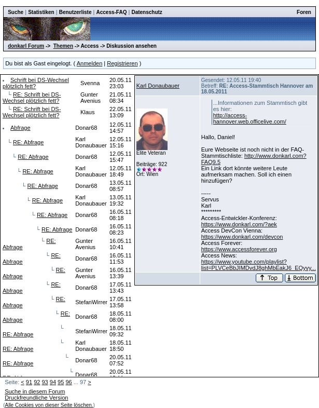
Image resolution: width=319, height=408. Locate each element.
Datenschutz (146, 12)
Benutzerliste (75, 12)
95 (61, 382)
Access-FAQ (111, 12)
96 (68, 382)
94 (53, 382)
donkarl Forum (26, 46)
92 (37, 382)
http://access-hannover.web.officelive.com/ (249, 118)
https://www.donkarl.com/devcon (242, 237)
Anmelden (90, 63)
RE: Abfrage (28, 142)
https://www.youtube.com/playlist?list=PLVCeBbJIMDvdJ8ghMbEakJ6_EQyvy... (258, 265)
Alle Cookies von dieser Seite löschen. (49, 405)
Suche (15, 12)
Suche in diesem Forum (35, 391)
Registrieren (122, 63)
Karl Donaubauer (157, 86)
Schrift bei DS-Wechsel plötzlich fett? (36, 83)
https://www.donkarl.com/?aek (239, 224)
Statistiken (41, 12)
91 (29, 382)
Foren (304, 12)
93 (44, 382)
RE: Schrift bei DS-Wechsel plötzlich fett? (32, 97)
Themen (63, 46)
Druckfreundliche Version (36, 398)
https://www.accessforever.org (239, 249)
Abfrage (20, 128)
